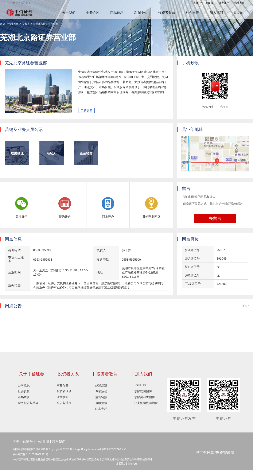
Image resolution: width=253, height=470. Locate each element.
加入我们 (216, 12)
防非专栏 (101, 409)
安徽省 (26, 23)
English (239, 12)
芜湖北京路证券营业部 (45, 23)
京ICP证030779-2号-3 (114, 449)
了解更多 (86, 110)
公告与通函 (64, 403)
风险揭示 (101, 403)
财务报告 (63, 385)
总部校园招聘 (143, 391)
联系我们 (58, 441)
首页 (2, 23)
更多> (245, 305)
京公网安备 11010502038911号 (30, 454)
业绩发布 (63, 397)
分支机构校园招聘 (146, 403)
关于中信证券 (31, 374)
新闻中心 (141, 12)
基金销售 (86, 153)
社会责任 (192, 12)
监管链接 (101, 397)
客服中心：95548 (201, 2)
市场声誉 (24, 397)
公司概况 (24, 385)
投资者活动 (64, 391)
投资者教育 (106, 374)
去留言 (215, 218)
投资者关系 (166, 12)
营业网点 (239, 2)
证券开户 (224, 2)
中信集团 (42, 441)
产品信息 (117, 12)
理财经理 (17, 153)
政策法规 (101, 385)
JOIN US (140, 385)
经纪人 (51, 153)
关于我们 (68, 12)
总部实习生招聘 (144, 397)
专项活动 (101, 391)
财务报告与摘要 (28, 403)
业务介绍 (93, 12)
